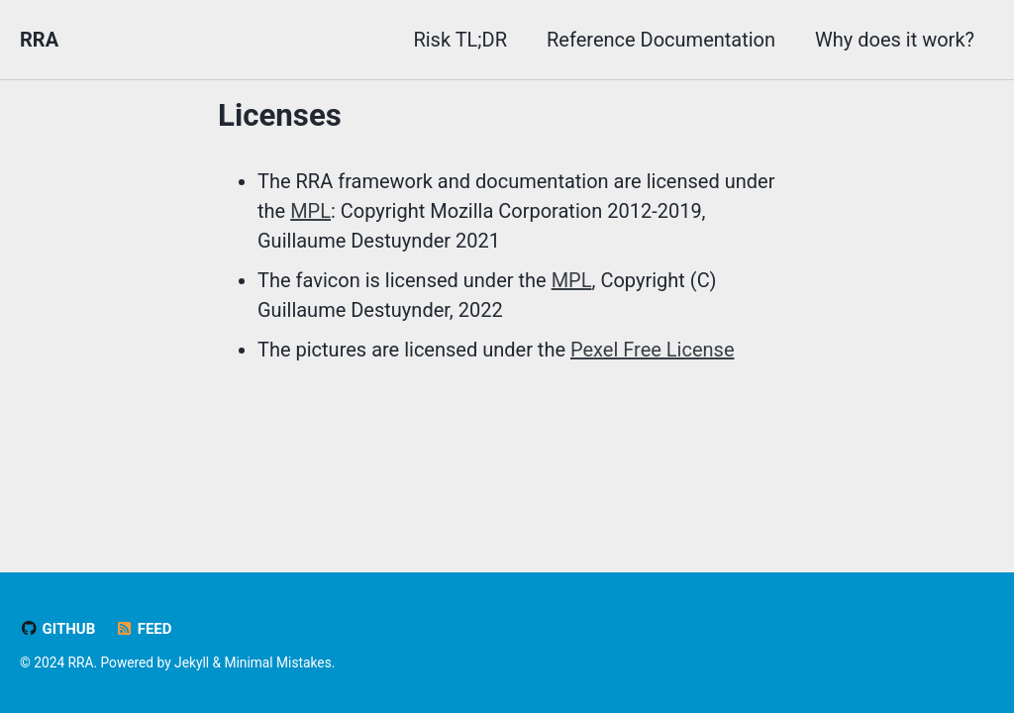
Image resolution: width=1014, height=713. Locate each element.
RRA (39, 39)
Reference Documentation (661, 39)
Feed (143, 629)
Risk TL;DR (460, 39)
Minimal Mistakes (278, 662)
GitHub (57, 629)
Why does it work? (894, 39)
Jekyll (191, 662)
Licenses (280, 115)
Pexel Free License (652, 349)
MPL (310, 211)
